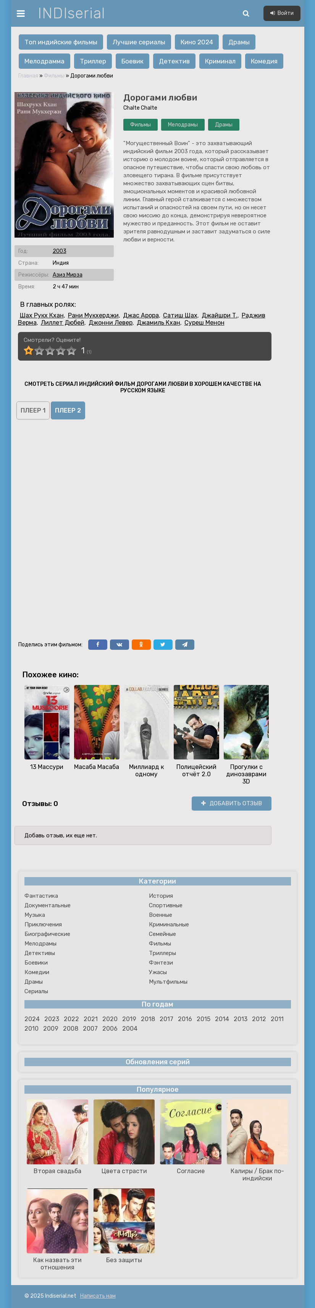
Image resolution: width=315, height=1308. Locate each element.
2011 (277, 1019)
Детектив (174, 61)
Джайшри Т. (219, 315)
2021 (91, 1019)
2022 (71, 1019)
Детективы (39, 953)
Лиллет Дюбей (62, 322)
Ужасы (158, 972)
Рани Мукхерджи (93, 315)
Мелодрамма (44, 61)
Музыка (34, 914)
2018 (148, 1019)
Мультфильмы (168, 981)
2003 (59, 251)
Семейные (162, 934)
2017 (166, 1019)
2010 (31, 1028)
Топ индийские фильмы (60, 42)
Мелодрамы (183, 124)
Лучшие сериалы (139, 42)
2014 (222, 1019)
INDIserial (71, 13)
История (161, 895)
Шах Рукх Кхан (42, 315)
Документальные (47, 905)
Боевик (132, 61)
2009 (50, 1028)
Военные (160, 914)
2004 (129, 1028)
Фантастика (41, 895)
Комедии (36, 972)
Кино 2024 (197, 42)
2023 (51, 1019)
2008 (70, 1028)
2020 (110, 1019)
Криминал (220, 61)
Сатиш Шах (180, 315)
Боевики (36, 962)
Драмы (239, 42)
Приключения (43, 924)
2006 (110, 1028)
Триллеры (162, 953)
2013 (240, 1019)
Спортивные (166, 905)
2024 (32, 1019)
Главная (28, 76)
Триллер (93, 61)
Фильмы (54, 76)
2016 (185, 1019)
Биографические (47, 934)
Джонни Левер (110, 322)
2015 (203, 1019)
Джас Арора (141, 315)
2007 (90, 1028)
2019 (129, 1019)
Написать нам (98, 1296)
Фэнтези (161, 962)
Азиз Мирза (67, 275)
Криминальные (169, 924)
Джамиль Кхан (158, 322)
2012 (259, 1019)
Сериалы (36, 991)
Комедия (264, 61)
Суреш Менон (204, 322)
